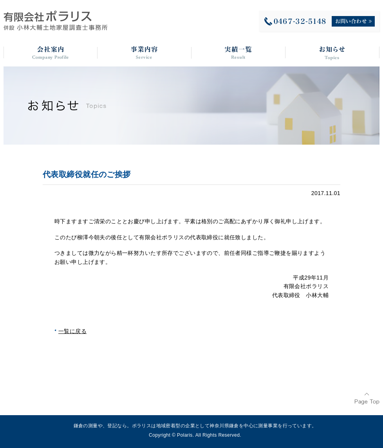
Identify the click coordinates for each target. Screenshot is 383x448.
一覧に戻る (72, 331)
